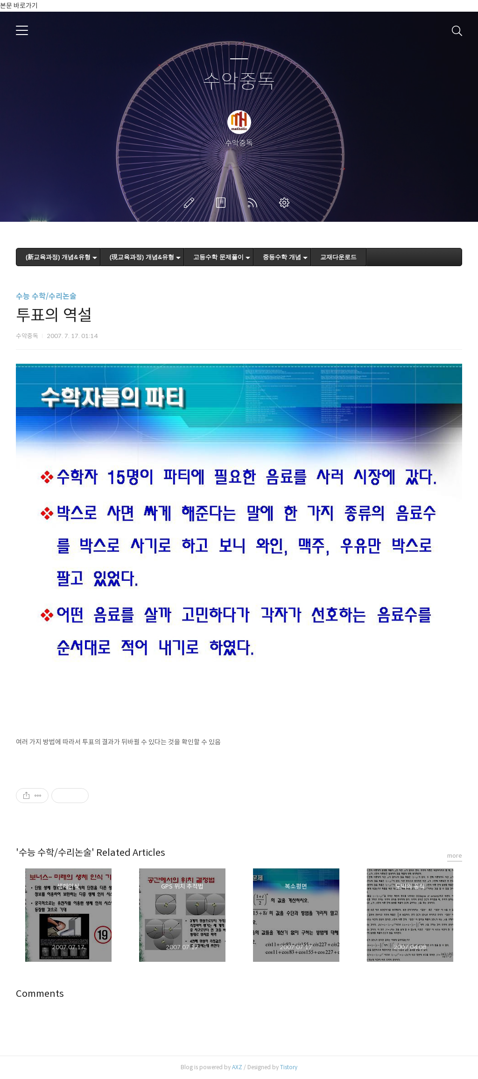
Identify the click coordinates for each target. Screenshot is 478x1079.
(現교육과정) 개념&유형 (142, 257)
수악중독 (239, 82)
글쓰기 (191, 202)
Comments (40, 994)
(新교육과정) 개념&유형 (58, 257)
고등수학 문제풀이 (218, 257)
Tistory (288, 1067)
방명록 (222, 202)
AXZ (237, 1067)
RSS (254, 202)
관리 (286, 202)
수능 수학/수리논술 (46, 296)
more (454, 856)
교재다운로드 (338, 257)
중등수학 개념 (282, 257)
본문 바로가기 (19, 5)
